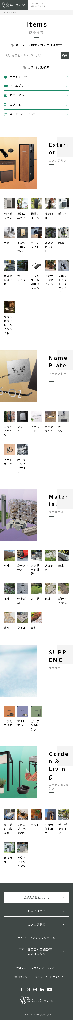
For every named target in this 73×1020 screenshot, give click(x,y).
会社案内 (21, 967)
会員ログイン (19, 977)
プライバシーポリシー (43, 967)
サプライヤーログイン (47, 977)
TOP (4, 12)
